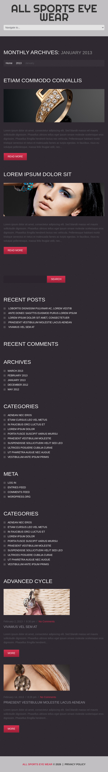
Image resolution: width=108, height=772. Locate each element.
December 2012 (18, 384)
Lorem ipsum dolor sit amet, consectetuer (38, 317)
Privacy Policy (75, 764)
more (11, 653)
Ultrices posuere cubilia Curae (30, 447)
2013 (18, 63)
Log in (12, 482)
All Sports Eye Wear (54, 13)
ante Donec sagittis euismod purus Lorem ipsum (42, 313)
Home (9, 63)
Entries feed (17, 487)
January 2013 (17, 380)
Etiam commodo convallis (43, 80)
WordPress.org (19, 496)
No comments (47, 621)
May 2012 (13, 389)
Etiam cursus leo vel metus (27, 419)
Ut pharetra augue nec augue (29, 452)
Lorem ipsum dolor (21, 429)
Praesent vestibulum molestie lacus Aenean (40, 322)
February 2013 (18, 375)
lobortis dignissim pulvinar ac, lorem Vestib (40, 308)
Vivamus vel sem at (21, 327)
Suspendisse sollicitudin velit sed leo (35, 443)
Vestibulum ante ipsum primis (28, 457)
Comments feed (19, 492)
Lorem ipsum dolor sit (38, 174)
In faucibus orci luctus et (26, 424)
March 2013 (15, 370)
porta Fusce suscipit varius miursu (33, 433)
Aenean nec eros (20, 415)
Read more (15, 156)
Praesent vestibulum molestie (29, 438)
